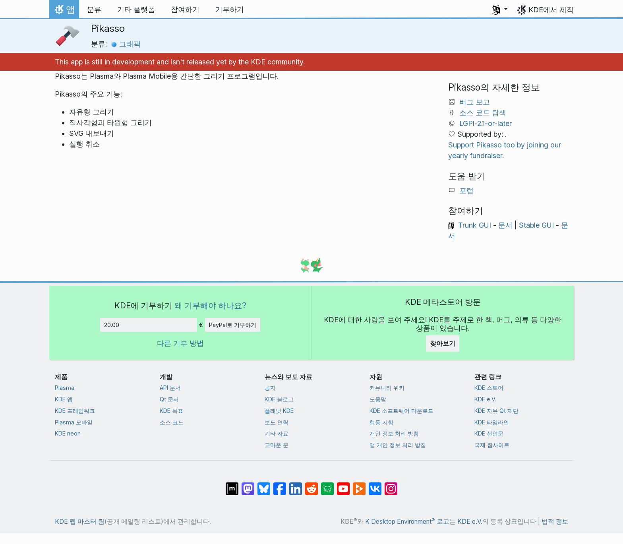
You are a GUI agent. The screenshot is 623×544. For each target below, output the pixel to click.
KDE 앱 (64, 399)
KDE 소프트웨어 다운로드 (401, 410)
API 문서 (170, 387)
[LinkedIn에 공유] (295, 484)
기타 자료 (276, 433)
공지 (270, 387)
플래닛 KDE (279, 410)
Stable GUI (536, 225)
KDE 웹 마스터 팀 (79, 521)
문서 (505, 225)
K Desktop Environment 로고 (407, 521)
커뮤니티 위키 (387, 387)
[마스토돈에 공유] (248, 484)
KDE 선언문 (488, 433)
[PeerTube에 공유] (359, 484)
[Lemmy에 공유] (327, 484)
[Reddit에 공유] (311, 484)
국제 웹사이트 (491, 444)
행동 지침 (381, 422)
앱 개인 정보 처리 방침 (398, 444)
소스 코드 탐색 (482, 112)
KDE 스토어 (488, 387)
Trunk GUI (474, 225)
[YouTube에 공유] (343, 484)
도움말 (378, 399)
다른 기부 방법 (180, 343)
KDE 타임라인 (491, 422)
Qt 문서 (169, 399)
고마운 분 (276, 444)
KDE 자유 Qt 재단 (496, 410)
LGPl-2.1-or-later (485, 123)
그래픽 (126, 44)
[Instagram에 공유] (391, 484)
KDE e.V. (485, 399)
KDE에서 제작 (551, 10)
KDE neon (68, 433)
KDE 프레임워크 (75, 410)
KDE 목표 (171, 410)
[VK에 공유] (375, 484)
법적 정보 (555, 521)
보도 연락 (276, 422)
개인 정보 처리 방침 (394, 433)
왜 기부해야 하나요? (210, 305)
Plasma (64, 387)
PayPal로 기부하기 (232, 324)
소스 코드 (172, 422)
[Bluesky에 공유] (263, 484)
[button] (500, 9)
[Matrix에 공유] (232, 484)
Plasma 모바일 (74, 422)
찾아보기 (442, 343)
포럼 (466, 190)
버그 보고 (474, 102)
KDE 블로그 (279, 399)
